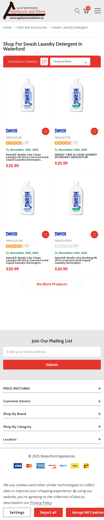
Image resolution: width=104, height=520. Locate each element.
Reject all (48, 512)
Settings (17, 512)
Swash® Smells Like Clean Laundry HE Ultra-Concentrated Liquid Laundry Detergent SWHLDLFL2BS (27, 260)
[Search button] (77, 11)
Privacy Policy (40, 502)
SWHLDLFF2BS (63, 240)
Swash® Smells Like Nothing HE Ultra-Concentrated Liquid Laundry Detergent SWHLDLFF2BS (76, 260)
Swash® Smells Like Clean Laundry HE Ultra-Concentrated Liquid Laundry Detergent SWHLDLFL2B (27, 157)
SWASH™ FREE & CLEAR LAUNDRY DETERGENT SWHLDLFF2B (76, 156)
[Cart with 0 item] (86, 11)
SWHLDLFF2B (62, 137)
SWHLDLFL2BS (14, 240)
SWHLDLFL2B (14, 137)
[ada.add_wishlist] (45, 131)
